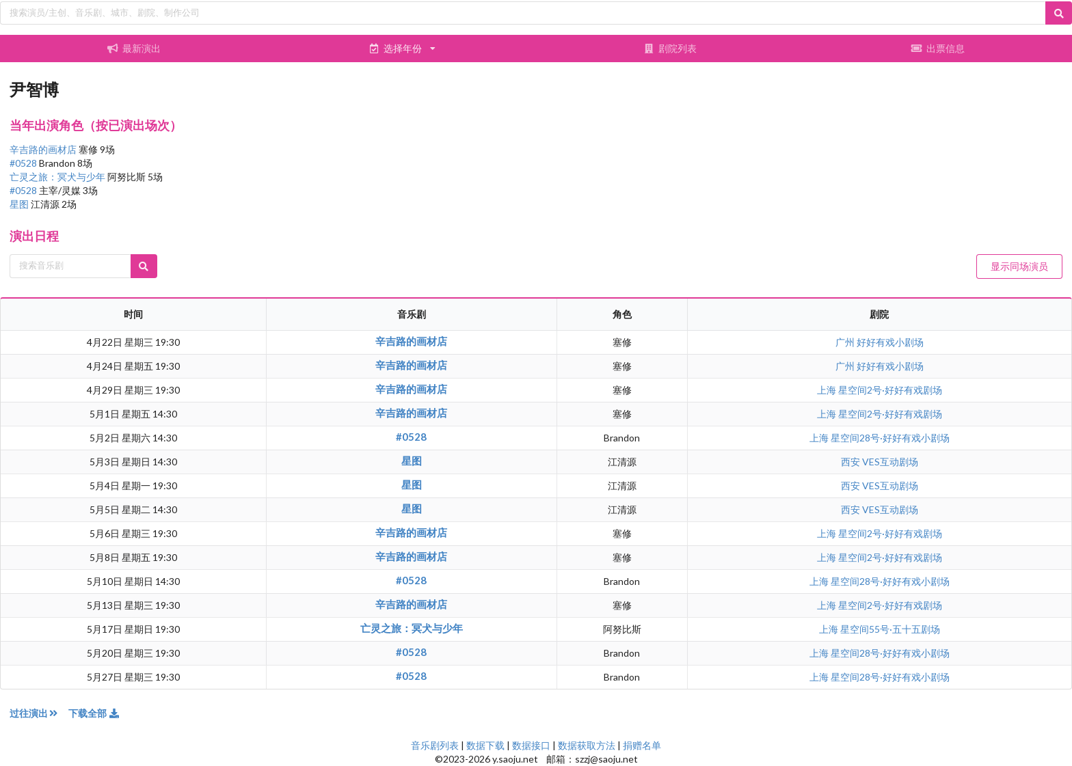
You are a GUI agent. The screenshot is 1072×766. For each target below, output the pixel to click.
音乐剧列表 (435, 745)
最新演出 (134, 48)
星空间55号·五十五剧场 (890, 629)
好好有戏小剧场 (890, 342)
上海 (827, 390)
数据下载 (485, 745)
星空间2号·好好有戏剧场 (890, 390)
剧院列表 (670, 48)
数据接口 (531, 745)
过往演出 (39, 713)
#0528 (24, 163)
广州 (846, 342)
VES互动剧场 (890, 461)
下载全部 (94, 713)
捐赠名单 (642, 745)
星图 (20, 204)
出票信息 (938, 48)
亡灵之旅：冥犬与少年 (58, 176)
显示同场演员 (1019, 266)
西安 (851, 461)
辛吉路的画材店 (44, 149)
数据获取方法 (586, 745)
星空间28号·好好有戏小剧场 (890, 437)
